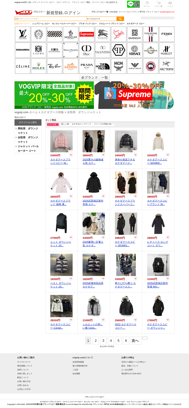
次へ (135, 341)
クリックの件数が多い (103, 124)
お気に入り (158, 17)
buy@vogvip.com (167, 12)
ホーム (33, 112)
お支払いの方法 (24, 389)
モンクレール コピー (91, 402)
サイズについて (24, 362)
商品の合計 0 (20, 117)
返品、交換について (129, 366)
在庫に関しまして (24, 373)
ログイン (72, 12)
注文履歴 (147, 17)
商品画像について (24, 366)
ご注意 (75, 370)
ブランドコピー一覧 (99, 12)
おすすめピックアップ (81, 124)
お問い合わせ (23, 385)
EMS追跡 (114, 12)
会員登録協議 (78, 362)
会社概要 (76, 373)
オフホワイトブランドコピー (50, 402)
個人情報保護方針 (80, 366)
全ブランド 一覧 (94, 77)
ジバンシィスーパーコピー (73, 402)
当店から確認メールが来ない (133, 362)
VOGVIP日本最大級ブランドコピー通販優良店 (45, 404)
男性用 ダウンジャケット (28, 130)
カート (169, 17)
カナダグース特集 (52, 112)
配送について (23, 377)
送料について (23, 370)
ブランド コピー (152, 12)
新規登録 (54, 12)
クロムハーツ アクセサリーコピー (113, 402)
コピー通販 (158, 5)
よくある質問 (127, 370)
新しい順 (65, 124)
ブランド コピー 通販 (81, 2)
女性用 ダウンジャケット (84, 112)
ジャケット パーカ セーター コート (28, 148)
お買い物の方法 (24, 381)
